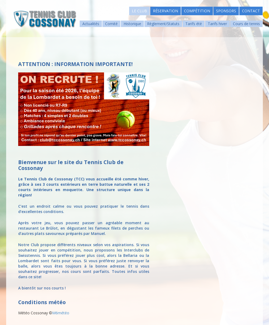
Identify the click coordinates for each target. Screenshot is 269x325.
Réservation (165, 10)
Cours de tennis (246, 23)
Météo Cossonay (33, 312)
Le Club (139, 10)
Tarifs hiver (217, 23)
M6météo (60, 312)
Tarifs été (193, 23)
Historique (132, 23)
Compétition (197, 10)
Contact (251, 10)
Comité (111, 23)
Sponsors (226, 10)
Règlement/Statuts (163, 23)
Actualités (90, 23)
